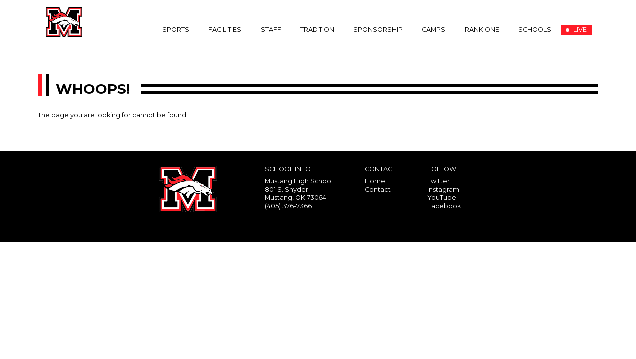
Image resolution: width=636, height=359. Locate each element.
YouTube (441, 197)
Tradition (317, 29)
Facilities (224, 29)
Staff (271, 29)
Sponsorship (378, 29)
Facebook (444, 206)
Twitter (438, 181)
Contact (378, 189)
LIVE (576, 29)
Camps (433, 29)
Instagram (443, 189)
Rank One (482, 29)
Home (375, 181)
